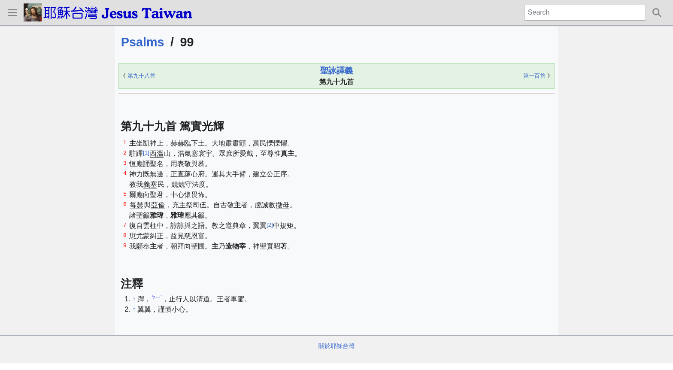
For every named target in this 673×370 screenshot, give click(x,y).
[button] (12, 12)
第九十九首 (336, 81)
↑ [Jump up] (134, 299)
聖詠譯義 (336, 70)
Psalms (142, 42)
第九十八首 (141, 76)
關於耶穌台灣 (336, 346)
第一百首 (534, 76)
